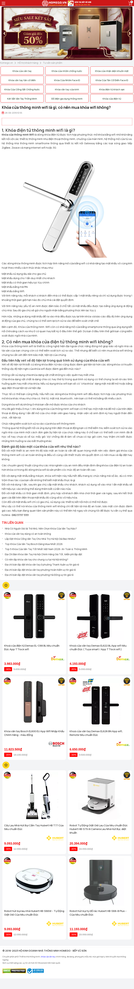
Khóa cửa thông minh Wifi (18, 134)
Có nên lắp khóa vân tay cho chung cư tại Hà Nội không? (36, 559)
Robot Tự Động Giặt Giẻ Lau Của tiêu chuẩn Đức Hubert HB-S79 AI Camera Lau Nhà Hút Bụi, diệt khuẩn (99, 829)
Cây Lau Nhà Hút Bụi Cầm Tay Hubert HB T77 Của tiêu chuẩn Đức (34, 827)
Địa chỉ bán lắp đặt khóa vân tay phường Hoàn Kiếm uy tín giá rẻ (40, 569)
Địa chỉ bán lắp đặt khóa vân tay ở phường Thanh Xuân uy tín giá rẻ (42, 564)
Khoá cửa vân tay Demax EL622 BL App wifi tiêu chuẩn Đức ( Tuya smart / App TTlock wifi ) (98, 647)
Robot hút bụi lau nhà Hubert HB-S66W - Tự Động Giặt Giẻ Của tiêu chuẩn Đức (34, 912)
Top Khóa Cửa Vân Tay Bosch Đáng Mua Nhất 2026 (34, 544)
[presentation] (4, 33)
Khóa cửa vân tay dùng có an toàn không (28, 533)
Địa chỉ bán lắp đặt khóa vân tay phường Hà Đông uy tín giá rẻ (39, 574)
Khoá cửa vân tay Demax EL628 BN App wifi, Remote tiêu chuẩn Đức (96, 733)
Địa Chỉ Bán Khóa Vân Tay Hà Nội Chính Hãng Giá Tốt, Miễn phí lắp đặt (43, 554)
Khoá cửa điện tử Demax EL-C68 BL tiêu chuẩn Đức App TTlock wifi (31, 647)
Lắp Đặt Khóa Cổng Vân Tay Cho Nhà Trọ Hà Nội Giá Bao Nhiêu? (40, 538)
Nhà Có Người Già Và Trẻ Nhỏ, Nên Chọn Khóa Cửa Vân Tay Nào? (41, 528)
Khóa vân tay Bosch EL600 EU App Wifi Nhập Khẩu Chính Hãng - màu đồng (34, 733)
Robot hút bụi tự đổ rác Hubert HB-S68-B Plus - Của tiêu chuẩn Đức (98, 912)
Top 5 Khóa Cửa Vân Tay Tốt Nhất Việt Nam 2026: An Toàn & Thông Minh (46, 549)
